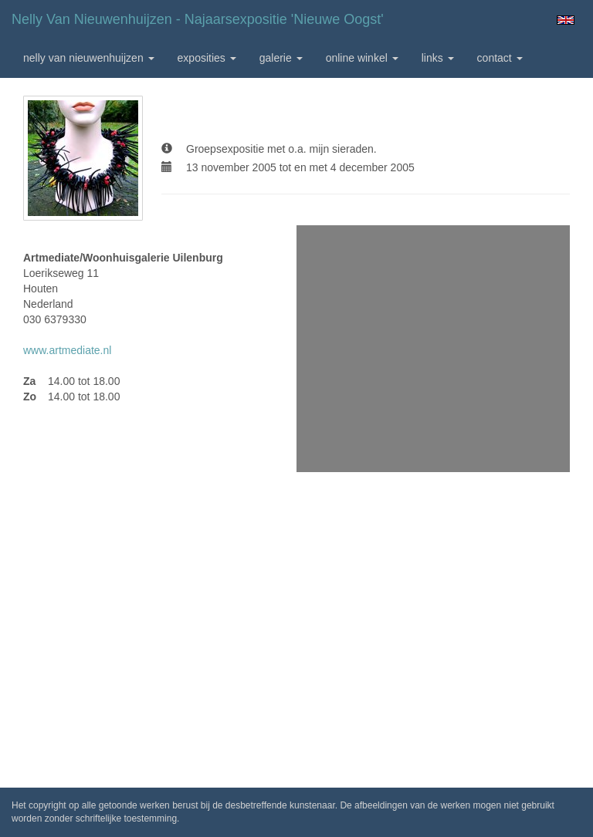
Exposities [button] (207, 58)
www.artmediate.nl (67, 350)
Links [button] (438, 58)
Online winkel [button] (362, 58)
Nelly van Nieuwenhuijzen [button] (88, 58)
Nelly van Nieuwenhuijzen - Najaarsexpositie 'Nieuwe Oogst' (198, 19)
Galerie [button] (281, 58)
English (565, 20)
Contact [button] (500, 58)
